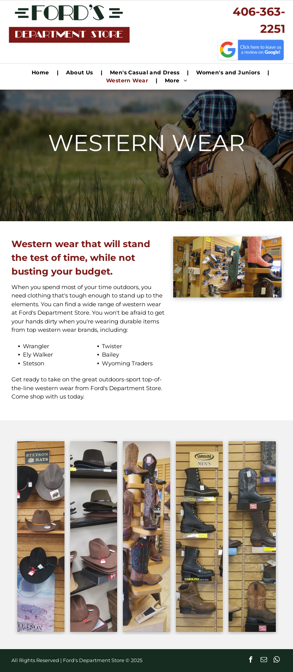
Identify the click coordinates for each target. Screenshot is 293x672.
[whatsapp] (277, 660)
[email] (264, 660)
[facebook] (251, 660)
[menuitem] (41, 73)
